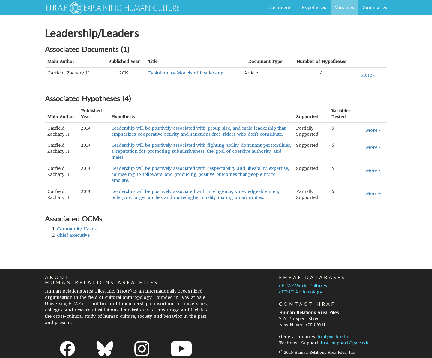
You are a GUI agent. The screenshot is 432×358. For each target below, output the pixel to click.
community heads (77, 229)
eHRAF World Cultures (303, 285)
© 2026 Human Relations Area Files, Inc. (317, 352)
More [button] (368, 75)
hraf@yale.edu (333, 336)
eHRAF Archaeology (300, 292)
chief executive (73, 235)
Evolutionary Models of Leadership (185, 73)
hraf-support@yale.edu (345, 343)
